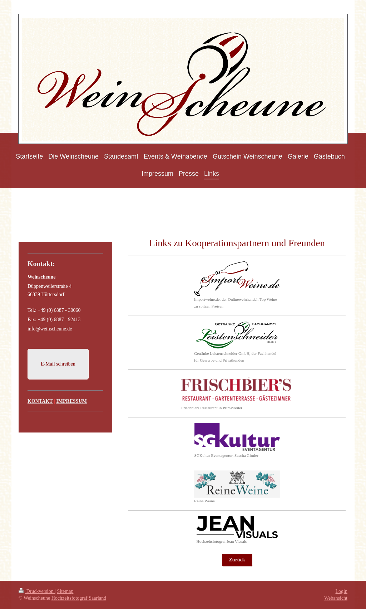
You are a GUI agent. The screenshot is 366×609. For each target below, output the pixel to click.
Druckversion (37, 591)
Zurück (237, 559)
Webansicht (335, 598)
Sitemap (65, 591)
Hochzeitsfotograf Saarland (79, 598)
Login (341, 591)
